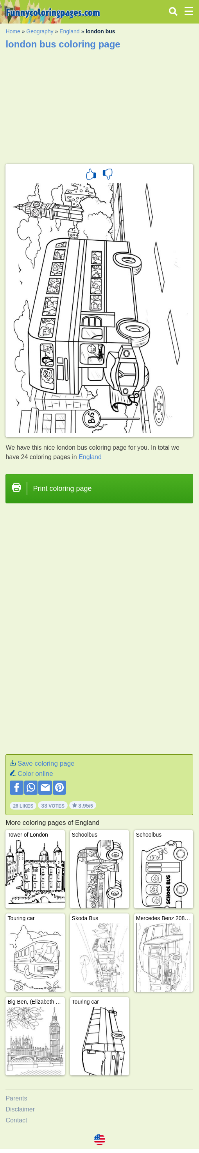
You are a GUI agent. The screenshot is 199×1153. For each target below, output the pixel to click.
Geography (39, 31)
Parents (16, 1098)
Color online (35, 773)
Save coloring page (46, 763)
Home (12, 31)
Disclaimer (20, 1109)
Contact (16, 1120)
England (69, 31)
